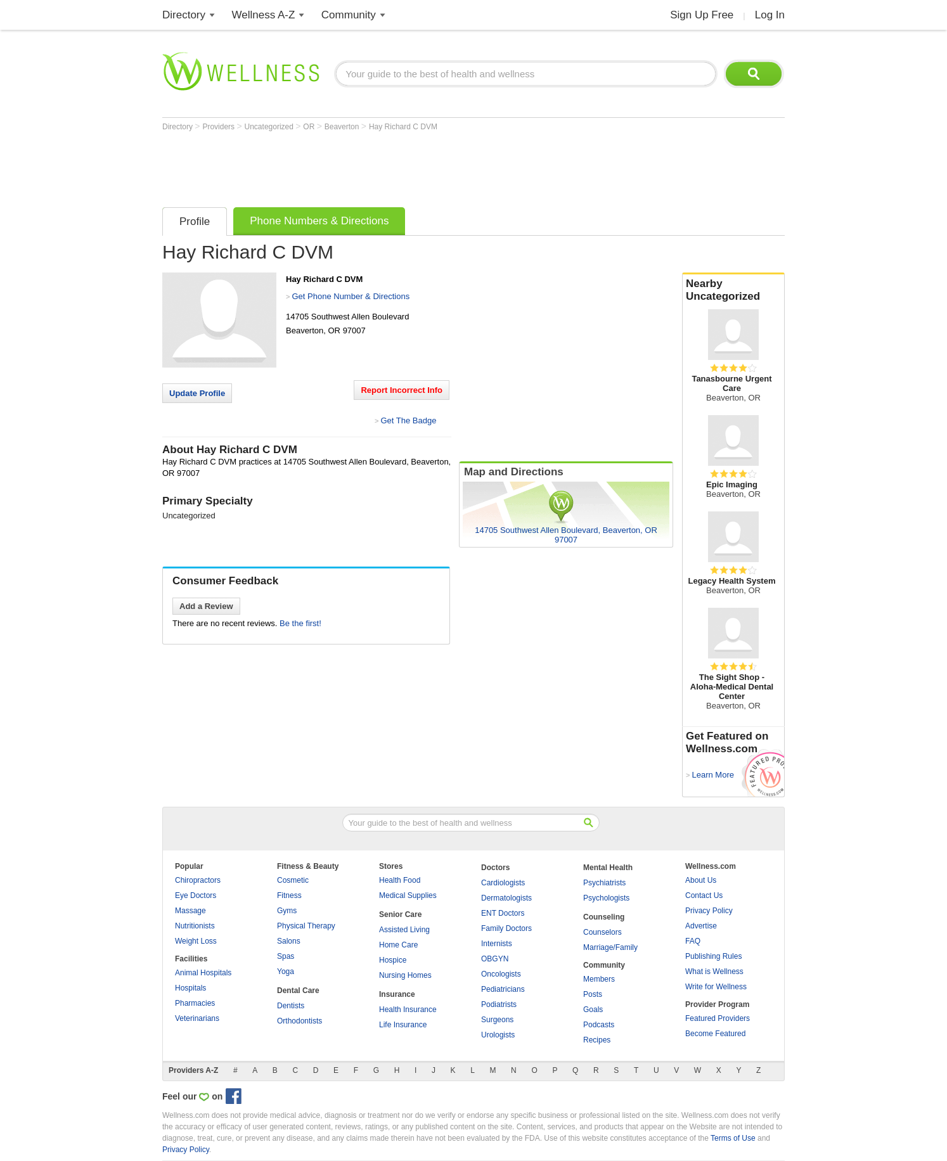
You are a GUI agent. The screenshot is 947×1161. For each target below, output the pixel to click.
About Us (700, 880)
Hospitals (190, 988)
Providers (219, 126)
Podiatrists (499, 1004)
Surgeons (497, 1019)
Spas (285, 956)
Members (599, 979)
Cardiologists (503, 882)
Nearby (733, 290)
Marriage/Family (610, 947)
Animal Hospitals (203, 972)
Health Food (399, 880)
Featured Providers (717, 1018)
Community (348, 15)
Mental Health (608, 867)
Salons (288, 941)
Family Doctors (506, 928)
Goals (593, 1009)
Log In (770, 15)
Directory (183, 15)
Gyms (287, 910)
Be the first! (300, 623)
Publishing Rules (713, 956)
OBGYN (494, 958)
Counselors (602, 932)
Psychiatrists (604, 882)
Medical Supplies (408, 895)
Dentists (290, 1005)
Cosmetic (293, 880)
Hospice (392, 960)
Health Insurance (408, 1009)
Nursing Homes (405, 975)
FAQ (692, 941)
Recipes (596, 1040)
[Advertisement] (393, 166)
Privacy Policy (709, 910)
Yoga (285, 971)
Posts (592, 994)
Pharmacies (195, 1003)
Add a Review (206, 606)
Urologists (498, 1034)
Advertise (701, 925)
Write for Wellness (716, 986)
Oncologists (501, 974)
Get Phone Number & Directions (350, 296)
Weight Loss (196, 941)
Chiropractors (198, 880)
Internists (496, 943)
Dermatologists (506, 898)
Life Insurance (403, 1024)
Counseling (603, 917)
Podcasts (598, 1024)
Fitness (289, 895)
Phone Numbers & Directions (319, 221)
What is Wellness (714, 971)
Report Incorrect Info (401, 390)
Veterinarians (197, 1018)
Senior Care (400, 914)
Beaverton (343, 126)
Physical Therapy (306, 925)
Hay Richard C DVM (403, 126)
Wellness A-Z (263, 15)
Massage (190, 910)
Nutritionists (195, 925)
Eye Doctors (195, 895)
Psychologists (606, 898)
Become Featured (715, 1033)
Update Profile (197, 393)
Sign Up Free (701, 15)
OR (309, 126)
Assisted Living (404, 929)
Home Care (398, 944)
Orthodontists (299, 1021)
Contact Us (704, 895)
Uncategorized (270, 126)
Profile (194, 221)
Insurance (397, 994)
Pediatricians (503, 989)
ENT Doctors (502, 913)
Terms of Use (733, 1138)
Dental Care (298, 990)
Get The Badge (408, 420)
